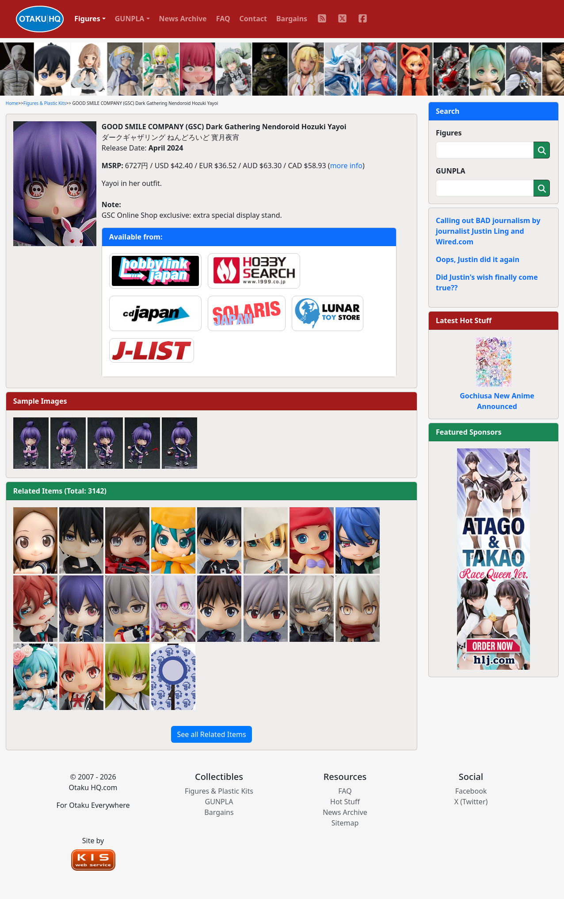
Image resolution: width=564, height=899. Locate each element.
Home (12, 103)
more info (346, 165)
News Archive (183, 18)
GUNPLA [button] (130, 18)
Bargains (291, 18)
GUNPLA (450, 171)
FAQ (223, 18)
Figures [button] (87, 18)
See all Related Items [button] (211, 734)
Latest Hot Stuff (464, 320)
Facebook (471, 791)
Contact (253, 18)
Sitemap (345, 823)
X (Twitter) (471, 801)
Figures (449, 133)
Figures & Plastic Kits (44, 103)
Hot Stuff (345, 801)
